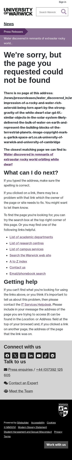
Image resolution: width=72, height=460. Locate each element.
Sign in (62, 2)
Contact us (17, 267)
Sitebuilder (23, 422)
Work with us (56, 445)
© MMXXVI (10, 427)
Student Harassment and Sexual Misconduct (28, 431)
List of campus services (26, 249)
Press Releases (13, 31)
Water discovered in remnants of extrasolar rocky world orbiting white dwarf (31, 159)
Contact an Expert (23, 383)
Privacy (58, 431)
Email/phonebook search (28, 273)
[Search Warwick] (52, 11)
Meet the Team (21, 391)
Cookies (51, 422)
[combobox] (52, 11)
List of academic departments (31, 237)
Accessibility (38, 422)
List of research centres (27, 243)
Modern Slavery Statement (32, 427)
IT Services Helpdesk (36, 304)
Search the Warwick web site (30, 255)
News (9, 24)
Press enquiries (20, 369)
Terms (7, 436)
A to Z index (18, 261)
